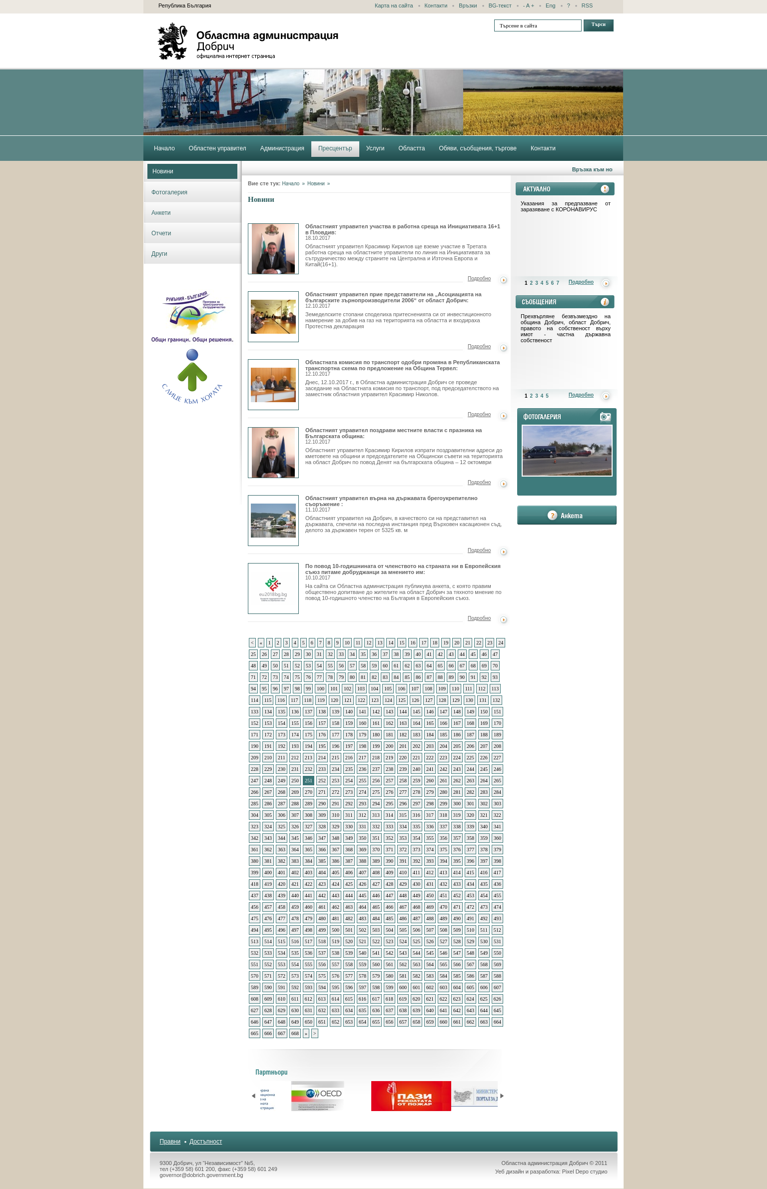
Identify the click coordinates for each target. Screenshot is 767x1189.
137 (308, 711)
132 (496, 700)
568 (484, 964)
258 (403, 780)
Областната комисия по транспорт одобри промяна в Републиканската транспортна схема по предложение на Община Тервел (273, 384)
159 (349, 723)
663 (484, 1022)
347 (322, 838)
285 (254, 803)
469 (430, 907)
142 (376, 711)
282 (470, 792)
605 (470, 987)
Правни (170, 1141)
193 (295, 746)
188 (484, 734)
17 (423, 642)
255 (362, 780)
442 (322, 895)
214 (322, 757)
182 (403, 734)
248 (268, 780)
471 (457, 907)
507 (430, 930)
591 (281, 987)
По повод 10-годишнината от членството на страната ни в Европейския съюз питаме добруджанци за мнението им (273, 588)
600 (403, 987)
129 (456, 700)
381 (268, 861)
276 (389, 792)
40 (418, 654)
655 (376, 1022)
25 (253, 654)
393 (430, 861)
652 (335, 1022)
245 (484, 769)
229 (268, 769)
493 (497, 918)
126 (415, 700)
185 (443, 734)
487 (416, 918)
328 (322, 826)
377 (470, 849)
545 (430, 953)
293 (362, 803)
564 (430, 964)
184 (430, 734)
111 (468, 688)
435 (484, 884)
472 (470, 907)
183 (416, 734)
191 (268, 746)
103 (361, 688)
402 (295, 872)
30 (308, 654)
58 (363, 665)
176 (322, 734)
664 (497, 1022)
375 (443, 849)
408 (376, 872)
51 (286, 665)
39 (407, 654)
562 (403, 964)
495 (268, 930)
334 (403, 826)
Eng (551, 5)
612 (308, 999)
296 (403, 803)
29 (297, 654)
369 (362, 849)
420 (281, 884)
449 (416, 895)
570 (254, 976)
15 (401, 642)
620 (416, 999)
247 (254, 780)
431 (430, 884)
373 (416, 849)
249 (281, 780)
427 (376, 884)
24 (500, 642)
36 (374, 654)
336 (430, 826)
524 (403, 941)
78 (330, 677)
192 (281, 746)
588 (497, 976)
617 (376, 999)
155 (295, 723)
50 (275, 665)
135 (281, 711)
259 (416, 780)
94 (253, 688)
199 (376, 746)
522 (376, 941)
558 (349, 964)
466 (389, 907)
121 (348, 700)
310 (335, 815)
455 (497, 895)
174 (295, 734)
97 (286, 688)
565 (443, 964)
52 (297, 665)
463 (349, 907)
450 (430, 895)
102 (347, 688)
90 (462, 677)
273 (349, 792)
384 (308, 861)
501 (349, 930)
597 (362, 987)
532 (254, 953)
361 (254, 849)
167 (457, 723)
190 (254, 746)
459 (295, 907)
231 (295, 769)
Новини (162, 171)
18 (434, 642)
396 (470, 861)
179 (362, 734)
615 (349, 999)
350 (362, 838)
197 (349, 746)
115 (268, 700)
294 (376, 803)
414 (457, 872)
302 (484, 803)
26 (264, 654)
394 (443, 861)
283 (484, 792)
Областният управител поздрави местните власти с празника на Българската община (273, 452)
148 (457, 711)
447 (389, 895)
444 (349, 895)
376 (457, 849)
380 (254, 861)
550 (497, 953)
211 (281, 757)
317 (430, 815)
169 (484, 723)
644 (484, 1010)
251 (308, 780)
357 (457, 838)
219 (389, 757)
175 (308, 734)
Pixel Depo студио (585, 1172)
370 (376, 849)
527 (443, 941)
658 (416, 1022)
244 (470, 769)
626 (497, 999)
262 (457, 780)
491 (470, 918)
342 (254, 838)
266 (254, 792)
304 (254, 815)
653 (349, 1022)
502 (362, 930)
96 (275, 688)
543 (403, 953)
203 (430, 746)
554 (295, 964)
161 (376, 723)
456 (254, 907)
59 (374, 665)
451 (443, 895)
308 (308, 815)
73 (275, 677)
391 (403, 861)
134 (268, 711)
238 (389, 769)
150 (484, 711)
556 (322, 964)
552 (268, 964)
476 (268, 918)
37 (385, 654)
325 (281, 826)
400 (268, 872)
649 (295, 1022)
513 (254, 941)
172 (268, 734)
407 (362, 872)
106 (401, 688)
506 (416, 930)
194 (308, 746)
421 (295, 884)
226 (484, 757)
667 (281, 1033)
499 (322, 930)
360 (497, 838)
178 (349, 734)
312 (362, 815)
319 (457, 815)
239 (403, 769)
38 (396, 654)
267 (268, 792)
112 (482, 688)
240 (416, 769)
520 (349, 941)
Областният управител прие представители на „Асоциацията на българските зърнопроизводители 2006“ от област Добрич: (393, 300)
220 (403, 757)
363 (281, 849)
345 (295, 838)
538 (335, 953)
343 (268, 838)
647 (268, 1022)
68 (473, 665)
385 (322, 861)
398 (497, 861)
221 (416, 757)
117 (294, 700)
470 (443, 907)
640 (430, 1010)
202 (416, 746)
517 (308, 941)
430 (416, 884)
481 (335, 918)
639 (416, 1010)
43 (451, 654)
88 (440, 677)
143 (389, 711)
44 (462, 654)
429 (403, 884)
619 (403, 999)
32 (330, 654)
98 (297, 688)
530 (484, 941)
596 (349, 987)
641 (443, 1010)
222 (430, 757)
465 (376, 907)
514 (268, 941)
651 (322, 1022)
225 (470, 757)
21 (467, 642)
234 (335, 769)
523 (389, 941)
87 (429, 677)
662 (470, 1022)
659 (430, 1022)
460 (308, 907)
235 (349, 769)
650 (308, 1022)
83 (385, 677)
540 (362, 953)
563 (416, 964)
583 (430, 976)
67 (462, 665)
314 (389, 815)
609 (268, 999)
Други (159, 253)
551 (254, 964)
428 (389, 884)
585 (457, 976)
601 (416, 987)
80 (352, 677)
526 (430, 941)
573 (295, 976)
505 (403, 930)
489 (443, 918)
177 (335, 734)
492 (484, 918)
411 (416, 872)
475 (254, 918)
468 (416, 907)
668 (295, 1033)
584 (443, 976)
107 (415, 688)
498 (308, 930)
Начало (291, 183)
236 (362, 769)
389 (376, 861)
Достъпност (205, 1141)
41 (429, 654)
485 (389, 918)
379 (497, 849)
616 (362, 999)
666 (268, 1033)
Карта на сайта (394, 5)
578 (362, 976)
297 (416, 803)
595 (335, 987)
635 (362, 1010)
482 (349, 918)
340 (484, 826)
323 (254, 826)
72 (264, 677)
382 (281, 861)
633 (335, 1010)
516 (295, 941)
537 (322, 953)
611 (295, 999)
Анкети (161, 212)
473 (484, 907)
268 (281, 792)
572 (281, 976)
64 (429, 665)
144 (403, 711)
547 (457, 953)
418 (254, 884)
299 (443, 803)
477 (281, 918)
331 (362, 826)
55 (330, 665)
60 (385, 665)
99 (308, 688)
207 (484, 746)
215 (335, 757)
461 (322, 907)
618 (389, 999)
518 (322, 941)
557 (335, 964)
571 (268, 976)
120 (334, 700)
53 (308, 665)
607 (497, 987)
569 (497, 964)
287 (281, 803)
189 (497, 734)
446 (376, 895)
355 (430, 838)
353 (403, 838)
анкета (567, 515)
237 (376, 769)
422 (308, 884)
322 (497, 815)
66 (451, 665)
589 (254, 987)
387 (349, 861)
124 (388, 700)
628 (268, 1010)
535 (295, 953)
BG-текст (500, 5)
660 (443, 1022)
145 (416, 711)
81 (363, 677)
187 (470, 734)
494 (254, 930)
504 (389, 930)
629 (281, 1010)
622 (443, 999)
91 (473, 677)
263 (470, 780)
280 (443, 792)
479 (308, 918)
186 (457, 734)
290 (322, 803)
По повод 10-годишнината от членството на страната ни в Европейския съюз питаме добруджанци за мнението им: (403, 572)
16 (412, 642)
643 (470, 1010)
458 (281, 907)
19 (445, 642)
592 (295, 987)
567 (470, 964)
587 (484, 976)
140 (349, 711)
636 (376, 1010)
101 (334, 688)
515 (281, 941)
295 (389, 803)
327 (308, 826)
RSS (587, 5)
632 (322, 1010)
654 (362, 1022)
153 (268, 723)
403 (308, 872)
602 (430, 987)
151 (497, 711)
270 (308, 792)
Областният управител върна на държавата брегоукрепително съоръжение (273, 520)
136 (295, 711)
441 (308, 895)
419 (268, 884)
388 (362, 861)
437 (254, 895)
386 (335, 861)
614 (335, 999)
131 (483, 700)
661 (457, 1022)
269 (295, 792)
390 (389, 861)
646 (254, 1022)
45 (473, 654)
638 (403, 1010)
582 (416, 976)
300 (457, 803)
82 (374, 677)
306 (281, 815)
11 (358, 642)
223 (443, 757)
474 (497, 907)
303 (497, 803)
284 (497, 792)
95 (264, 688)
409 (389, 872)
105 (388, 688)
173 (281, 734)
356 (443, 838)
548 (470, 953)
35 (363, 654)
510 (470, 930)
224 (457, 757)
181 (389, 734)
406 (349, 872)
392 (416, 861)
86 (418, 677)
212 (295, 757)
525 (416, 941)
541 (376, 953)
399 (254, 872)
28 (286, 654)
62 (407, 665)
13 (379, 642)
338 (457, 826)
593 (308, 987)
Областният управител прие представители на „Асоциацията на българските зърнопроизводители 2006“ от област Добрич (273, 316)
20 (456, 642)
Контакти (436, 5)
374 (430, 849)
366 (322, 849)
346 (308, 838)
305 (268, 815)
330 (349, 826)
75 (297, 677)
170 (497, 723)
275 (376, 792)
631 (308, 1010)
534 (281, 953)
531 (497, 941)
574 (308, 976)
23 (489, 642)
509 (457, 930)
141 (362, 711)
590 (268, 987)
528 (457, 941)
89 (451, 677)
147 (443, 711)
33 (341, 654)
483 (362, 918)
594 (322, 987)
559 (362, 964)
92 (484, 677)
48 (253, 665)
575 (322, 976)
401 (281, 872)
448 (403, 895)
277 (403, 792)
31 (319, 654)
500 (335, 930)
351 (376, 838)
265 (497, 780)
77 (319, 677)
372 (403, 849)
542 (389, 953)
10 (347, 642)
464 (362, 907)
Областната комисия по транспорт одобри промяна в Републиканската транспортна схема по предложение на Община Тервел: (402, 368)
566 (457, 964)
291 (335, 803)
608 (254, 999)
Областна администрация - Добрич (248, 40)
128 (442, 700)
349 (349, 838)
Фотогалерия (169, 192)
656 (389, 1022)
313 (376, 815)
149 (470, 711)
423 (322, 884)
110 (455, 688)
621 (430, 999)
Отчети (161, 233)
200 (389, 746)
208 (497, 746)
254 (349, 780)
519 (335, 941)
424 (335, 884)
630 (295, 1010)
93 (495, 677)
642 (457, 1010)
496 (281, 930)
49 (264, 665)
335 (416, 826)
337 (443, 826)
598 (376, 987)
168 (470, 723)
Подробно (479, 278)
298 (430, 803)
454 (484, 895)
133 (254, 711)
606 (484, 987)
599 (389, 987)
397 (484, 861)
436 (497, 884)
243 (457, 769)
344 (281, 838)
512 (497, 930)
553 (281, 964)
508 (443, 930)
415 (470, 872)
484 (376, 918)
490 (457, 918)
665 (254, 1033)
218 (376, 757)
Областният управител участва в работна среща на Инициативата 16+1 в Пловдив (273, 248)
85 (407, 677)
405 (335, 872)
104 (374, 688)
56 (341, 665)
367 (335, 849)
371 (389, 849)
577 (349, 976)
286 (268, 803)
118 (308, 700)
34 (352, 654)
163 (403, 723)
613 (322, 999)
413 (443, 872)
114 (254, 700)
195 (322, 746)
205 (457, 746)
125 (402, 700)
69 (484, 665)
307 (295, 815)
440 (295, 895)
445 (362, 895)
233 (322, 769)
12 (368, 642)
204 (443, 746)
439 (281, 895)
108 (428, 688)
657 (403, 1022)
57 (352, 665)
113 (495, 688)
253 (335, 780)
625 (484, 999)
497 (295, 930)
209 (254, 757)
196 (335, 746)
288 (295, 803)
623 (457, 999)
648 (281, 1022)
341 (497, 826)
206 (470, 746)
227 (497, 757)
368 (349, 849)
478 (295, 918)
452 (457, 895)
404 (322, 872)
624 (470, 999)
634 (349, 1010)
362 (268, 849)
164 (416, 723)
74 (286, 677)
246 (497, 769)
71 (253, 677)
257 (389, 780)
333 (389, 826)
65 (440, 665)
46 (484, 654)
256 (376, 780)
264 (484, 780)
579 (376, 976)
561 (389, 964)
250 (295, 780)
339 (470, 826)
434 (470, 884)
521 (362, 941)
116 (281, 700)
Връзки (468, 5)
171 (254, 734)
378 (484, 849)
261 (443, 780)
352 (389, 838)
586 (470, 976)
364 (295, 849)
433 (457, 884)
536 (308, 953)
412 (430, 872)
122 (361, 700)
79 (341, 677)
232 (308, 769)
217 (362, 757)
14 (390, 642)
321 (484, 815)
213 (308, 757)
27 (275, 654)
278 (416, 792)
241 (430, 769)
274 (362, 792)
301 (470, 803)
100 (320, 688)
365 (308, 849)
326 (295, 826)
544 (416, 953)
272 (335, 792)
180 (376, 734)
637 (389, 1010)
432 (443, 884)
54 (319, 665)
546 (443, 953)
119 (321, 700)
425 (349, 884)
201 (403, 746)
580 (389, 976)
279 (430, 792)
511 (484, 930)
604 (457, 987)
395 (457, 861)
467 (403, 907)
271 (322, 792)
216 (349, 757)
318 (443, 815)
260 (430, 780)
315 (403, 815)
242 (443, 769)
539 (349, 953)
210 (268, 757)
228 (254, 769)
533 (268, 953)
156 (308, 723)
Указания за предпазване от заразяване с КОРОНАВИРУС (566, 206)
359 (484, 838)
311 (349, 815)
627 (254, 1010)
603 (443, 987)
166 (443, 723)
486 (403, 918)
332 (376, 826)
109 (442, 688)
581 (403, 976)
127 (429, 700)
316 (416, 815)
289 (308, 803)
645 (497, 1010)
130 (469, 700)
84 (396, 677)
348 (335, 838)
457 (268, 907)
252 (322, 780)
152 (254, 723)
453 (470, 895)
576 (335, 976)
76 (308, 677)
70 (495, 665)
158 (335, 723)
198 (362, 746)
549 (484, 953)
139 (335, 711)
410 (403, 872)
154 (281, 723)
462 (335, 907)
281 (457, 792)
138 (322, 711)
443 (335, 895)
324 (268, 826)
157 (322, 723)
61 (396, 665)
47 (495, 654)
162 (389, 723)
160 (362, 723)
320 (470, 815)
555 (308, 964)
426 (362, 884)
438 (268, 895)
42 (440, 654)
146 (430, 711)
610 (281, 999)
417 (497, 872)
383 (295, 861)
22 (478, 642)
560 (376, 964)
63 (418, 665)
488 (430, 918)
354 (416, 838)
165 (430, 723)
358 (470, 838)
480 (322, 918)
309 (322, 815)
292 (349, 803)
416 (484, 872)
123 (375, 700)
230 (281, 769)
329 (335, 826)
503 (376, 930)
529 (470, 941)
